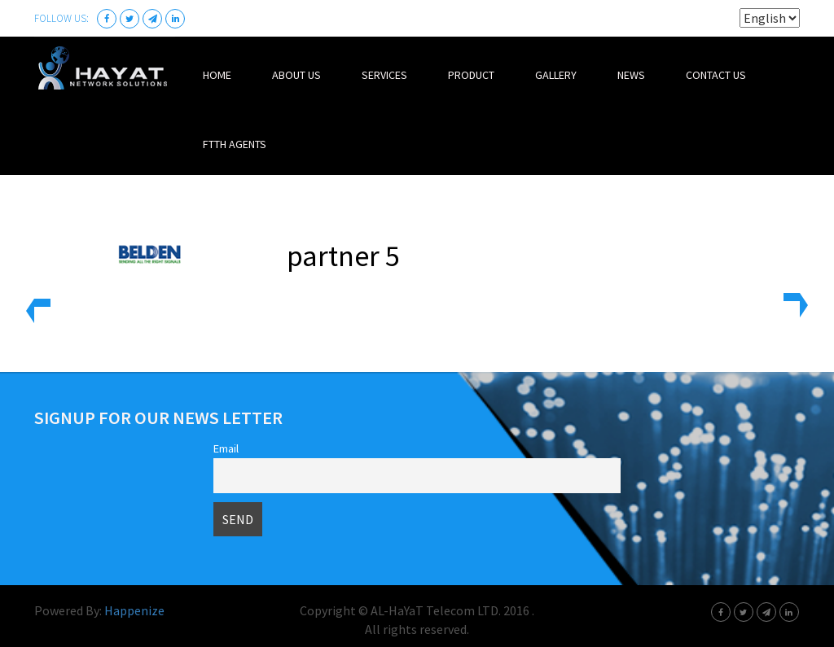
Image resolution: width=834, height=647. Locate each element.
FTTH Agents (234, 144)
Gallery (556, 75)
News (631, 75)
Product (471, 75)
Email (226, 448)
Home (217, 75)
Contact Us (716, 75)
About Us (296, 75)
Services (384, 75)
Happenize (134, 610)
